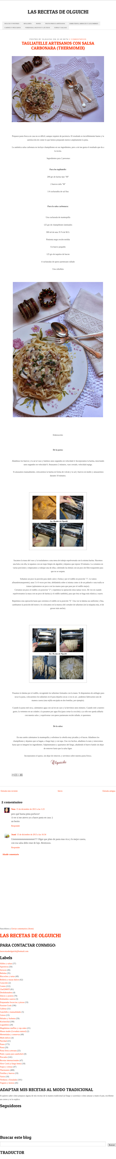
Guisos (3, 1015)
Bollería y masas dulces (9, 980)
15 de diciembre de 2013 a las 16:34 (31, 834)
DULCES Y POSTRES (11, 23)
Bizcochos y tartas (7, 976)
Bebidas (3, 973)
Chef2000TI (5, 989)
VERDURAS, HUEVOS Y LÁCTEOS (37, 27)
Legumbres (4, 1025)
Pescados (3, 1057)
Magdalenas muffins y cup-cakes (13, 1028)
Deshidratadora (6, 992)
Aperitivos (4, 967)
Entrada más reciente (9, 791)
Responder (15, 826)
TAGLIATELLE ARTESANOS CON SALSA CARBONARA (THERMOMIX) (58, 45)
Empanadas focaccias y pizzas (12, 1002)
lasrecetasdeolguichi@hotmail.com (14, 951)
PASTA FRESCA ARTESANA (55, 23)
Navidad (3, 1041)
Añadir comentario (10, 854)
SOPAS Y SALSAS (60, 27)
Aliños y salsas (6, 963)
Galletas (3, 1009)
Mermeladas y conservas (10, 1034)
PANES (38, 23)
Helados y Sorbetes (8, 1018)
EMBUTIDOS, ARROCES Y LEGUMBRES (83, 23)
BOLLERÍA (27, 23)
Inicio (60, 791)
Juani (13, 834)
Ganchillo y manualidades (10, 1012)
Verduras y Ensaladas (8, 1080)
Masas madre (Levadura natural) (13, 1031)
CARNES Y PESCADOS (12, 27)
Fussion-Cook (5, 1005)
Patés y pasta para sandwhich (11, 1054)
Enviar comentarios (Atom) (22, 929)
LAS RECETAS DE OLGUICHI (58, 12)
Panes (2, 1044)
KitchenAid (4, 1022)
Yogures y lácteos (7, 1083)
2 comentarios (77, 39)
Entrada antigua (109, 791)
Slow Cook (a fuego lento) (10, 1064)
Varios (2, 1077)
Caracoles (4, 983)
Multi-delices (5, 1038)
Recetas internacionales (9, 1060)
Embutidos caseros (7, 999)
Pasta (2, 1047)
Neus (13, 809)
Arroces (3, 970)
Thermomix (5, 1070)
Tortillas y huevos (7, 1073)
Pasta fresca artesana (8, 1051)
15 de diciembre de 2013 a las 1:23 (30, 809)
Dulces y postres (6, 996)
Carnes (3, 986)
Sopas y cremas (6, 1067)
